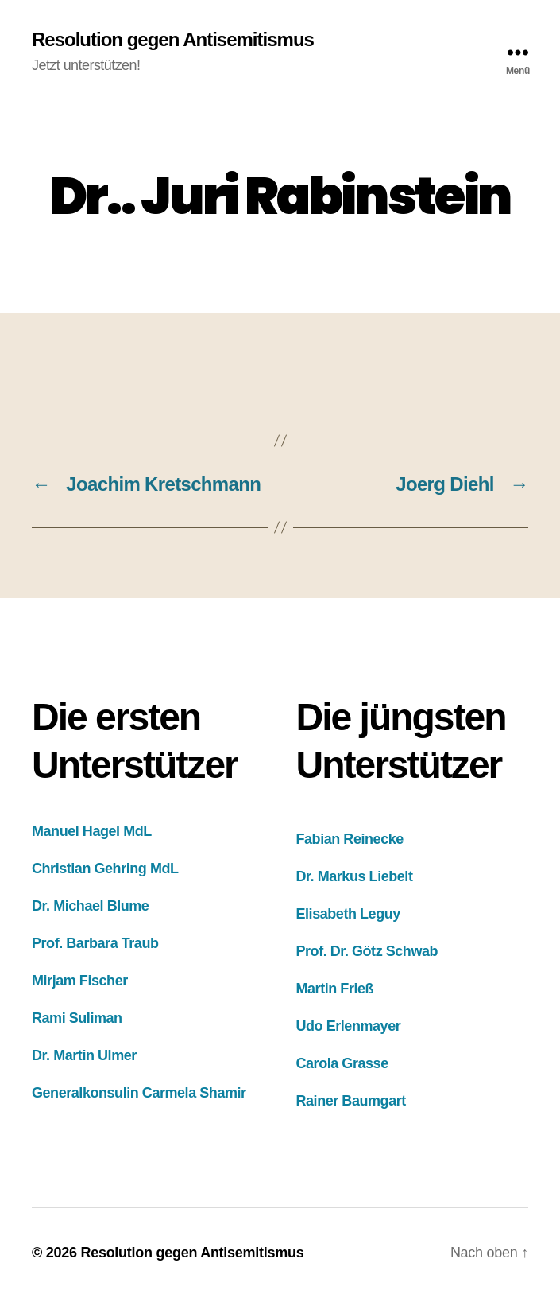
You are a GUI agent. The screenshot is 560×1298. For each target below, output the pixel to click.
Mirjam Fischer (80, 981)
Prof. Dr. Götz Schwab (367, 951)
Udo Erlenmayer (348, 1026)
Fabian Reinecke (350, 839)
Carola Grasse (342, 1063)
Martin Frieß (335, 989)
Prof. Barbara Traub (95, 943)
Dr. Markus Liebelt (354, 876)
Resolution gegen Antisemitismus (173, 39)
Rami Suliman (77, 1018)
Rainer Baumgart (351, 1101)
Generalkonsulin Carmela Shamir (139, 1093)
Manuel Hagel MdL (92, 831)
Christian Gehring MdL (105, 868)
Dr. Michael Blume (90, 906)
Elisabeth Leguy (348, 914)
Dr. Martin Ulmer (84, 1055)
